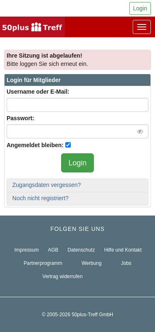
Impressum (26, 250)
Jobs (126, 263)
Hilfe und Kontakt (123, 250)
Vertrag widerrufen (63, 276)
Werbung (92, 263)
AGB (53, 250)
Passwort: (20, 118)
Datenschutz (81, 250)
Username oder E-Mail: (38, 91)
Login (140, 8)
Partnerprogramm (43, 263)
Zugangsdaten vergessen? (46, 185)
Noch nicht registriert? (40, 198)
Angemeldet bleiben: (35, 145)
